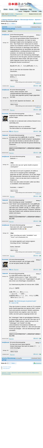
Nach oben (29, 372)
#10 (40, 342)
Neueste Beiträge (12, 15)
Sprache (16, 19)
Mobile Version (35, 372)
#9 (40, 273)
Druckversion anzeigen (7, 366)
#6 (40, 200)
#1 (40, 34)
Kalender (33, 11)
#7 (40, 225)
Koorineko (5, 113)
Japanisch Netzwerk (7, 19)
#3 (40, 114)
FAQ (30, 9)
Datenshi (5, 135)
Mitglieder (26, 11)
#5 (40, 156)
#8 (40, 259)
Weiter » (13, 23)
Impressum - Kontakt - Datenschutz (9, 372)
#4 (40, 135)
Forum (11, 9)
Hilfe (40, 11)
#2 (40, 90)
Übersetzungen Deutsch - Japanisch (30, 19)
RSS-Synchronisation (6, 374)
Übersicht (4, 15)
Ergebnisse (23, 9)
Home (5, 9)
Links (16, 9)
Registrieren (19, 14)
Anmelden (11, 14)
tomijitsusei (5, 34)
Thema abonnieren (6, 368)
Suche (19, 11)
